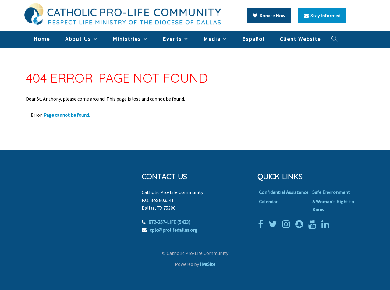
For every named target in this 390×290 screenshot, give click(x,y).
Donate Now (269, 16)
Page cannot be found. (67, 115)
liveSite (207, 264)
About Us (78, 38)
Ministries (127, 38)
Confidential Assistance (283, 192)
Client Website (300, 38)
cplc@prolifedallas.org (173, 230)
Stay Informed (322, 16)
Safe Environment (331, 192)
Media (212, 38)
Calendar (268, 202)
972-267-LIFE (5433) (169, 222)
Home (42, 38)
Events (172, 38)
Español (253, 38)
